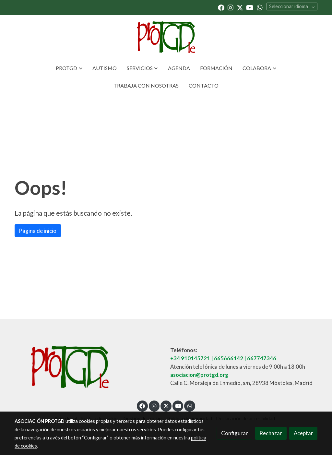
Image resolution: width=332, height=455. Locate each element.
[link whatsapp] (260, 7)
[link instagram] (230, 7)
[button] (69, 68)
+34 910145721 (190, 358)
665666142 (228, 358)
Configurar (234, 433)
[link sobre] (88, 367)
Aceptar (303, 433)
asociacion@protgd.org (199, 374)
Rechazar (270, 433)
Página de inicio (37, 230)
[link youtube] (250, 7)
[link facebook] (221, 7)
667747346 (261, 358)
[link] (166, 37)
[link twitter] (240, 7)
